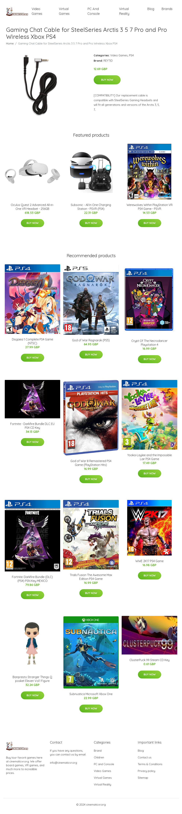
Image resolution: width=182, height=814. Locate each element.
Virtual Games (64, 12)
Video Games (37, 12)
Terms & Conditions (150, 767)
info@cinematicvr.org (63, 766)
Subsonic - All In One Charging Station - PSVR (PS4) (91, 210)
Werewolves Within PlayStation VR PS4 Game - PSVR (149, 210)
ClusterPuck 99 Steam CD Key (150, 663)
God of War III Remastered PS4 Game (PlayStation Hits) (90, 466)
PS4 (131, 58)
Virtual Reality (124, 12)
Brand (98, 753)
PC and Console (93, 12)
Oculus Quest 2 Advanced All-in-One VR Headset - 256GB (32, 210)
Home (10, 46)
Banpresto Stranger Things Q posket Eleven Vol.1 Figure (32, 682)
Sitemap (143, 781)
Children (99, 760)
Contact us (144, 760)
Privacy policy (146, 774)
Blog (150, 10)
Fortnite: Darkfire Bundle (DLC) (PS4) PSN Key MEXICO (32, 582)
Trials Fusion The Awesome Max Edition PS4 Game (91, 580)
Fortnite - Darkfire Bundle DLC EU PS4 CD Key (32, 429)
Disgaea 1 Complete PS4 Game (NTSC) (32, 344)
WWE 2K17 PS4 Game (149, 564)
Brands (167, 10)
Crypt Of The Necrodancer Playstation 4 (149, 346)
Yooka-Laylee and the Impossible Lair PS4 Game (149, 460)
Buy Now (107, 83)
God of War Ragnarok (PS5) (91, 343)
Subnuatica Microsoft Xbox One (91, 697)
